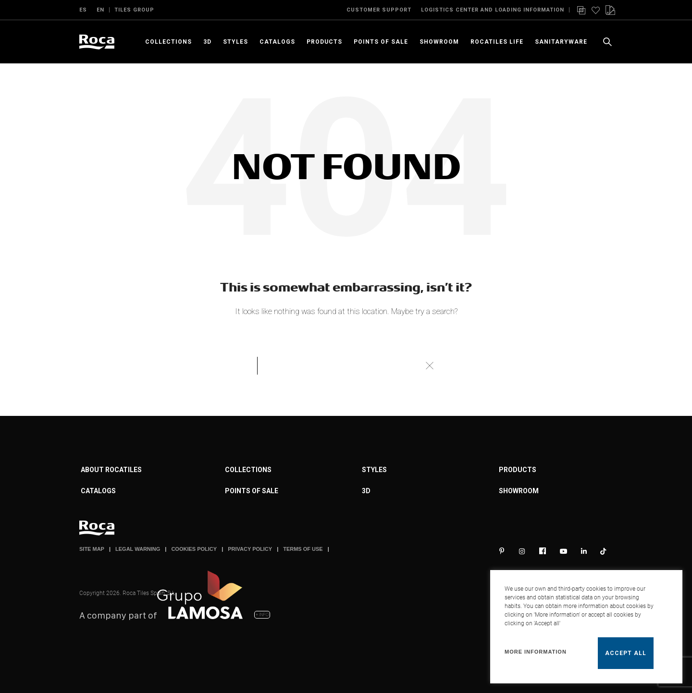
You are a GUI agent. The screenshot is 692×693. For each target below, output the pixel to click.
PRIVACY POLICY (250, 549)
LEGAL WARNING (137, 549)
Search (429, 365)
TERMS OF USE (303, 549)
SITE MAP (91, 549)
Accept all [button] (625, 653)
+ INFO (262, 614)
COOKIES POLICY (194, 549)
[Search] (346, 365)
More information (536, 652)
